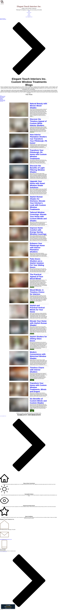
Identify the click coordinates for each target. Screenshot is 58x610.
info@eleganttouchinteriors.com (6, 539)
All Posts (1, 95)
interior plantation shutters (2, 96)
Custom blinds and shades (2, 100)
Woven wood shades (2, 97)
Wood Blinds (1, 98)
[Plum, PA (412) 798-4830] (2, 18)
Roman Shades (1, 99)
